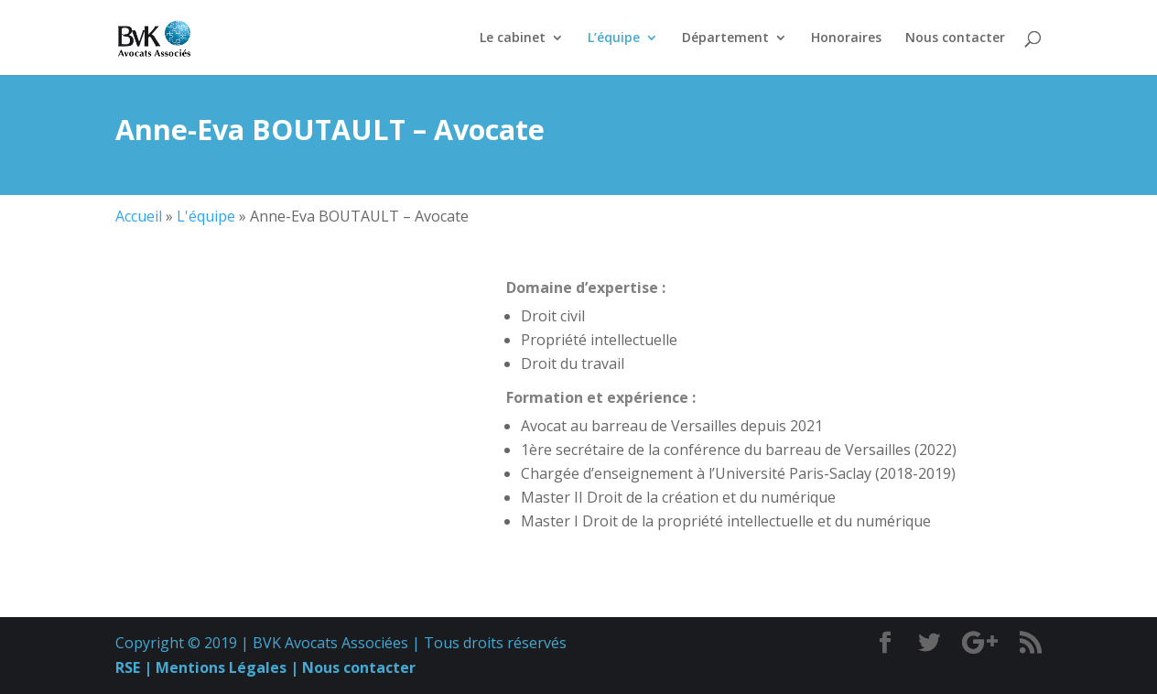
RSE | (133, 667)
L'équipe (206, 216)
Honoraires (846, 38)
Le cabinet (513, 38)
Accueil (138, 216)
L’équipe (614, 38)
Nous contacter (955, 38)
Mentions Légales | (225, 667)
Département (725, 38)
